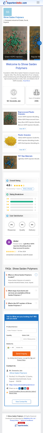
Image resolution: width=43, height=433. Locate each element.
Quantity (9, 335)
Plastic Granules (24, 135)
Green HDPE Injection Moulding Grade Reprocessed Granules (15, 57)
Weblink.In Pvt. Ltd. (30, 418)
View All (22, 129)
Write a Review (27, 189)
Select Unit (25, 335)
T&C (31, 358)
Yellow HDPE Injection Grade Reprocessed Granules (29, 138)
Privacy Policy (21, 360)
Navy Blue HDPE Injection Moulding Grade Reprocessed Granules (29, 122)
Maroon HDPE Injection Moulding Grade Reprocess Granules (29, 125)
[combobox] (10, 348)
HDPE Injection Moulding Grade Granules (29, 140)
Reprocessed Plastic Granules (26, 113)
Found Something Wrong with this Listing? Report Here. (22, 392)
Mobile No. (10, 344)
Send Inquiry (21, 354)
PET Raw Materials (25, 156)
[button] (19, 388)
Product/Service (11, 327)
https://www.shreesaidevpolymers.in (22, 385)
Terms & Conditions (27, 420)
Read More (26, 81)
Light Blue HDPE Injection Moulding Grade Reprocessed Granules (29, 159)
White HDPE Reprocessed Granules (29, 119)
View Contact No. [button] (21, 402)
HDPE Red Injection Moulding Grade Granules (29, 143)
